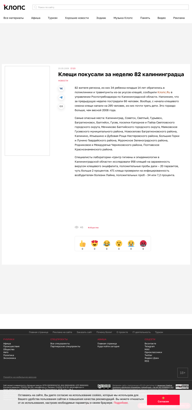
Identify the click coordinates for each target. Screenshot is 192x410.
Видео (162, 17)
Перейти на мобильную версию (19, 377)
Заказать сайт (84, 332)
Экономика (9, 358)
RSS (147, 361)
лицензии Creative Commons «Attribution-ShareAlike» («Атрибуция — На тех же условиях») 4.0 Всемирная (142, 387)
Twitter (148, 355)
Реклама (179, 17)
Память (145, 17)
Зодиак (101, 17)
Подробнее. (121, 402)
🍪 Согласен (163, 400)
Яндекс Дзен (152, 358)
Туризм (52, 17)
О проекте (122, 332)
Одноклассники (153, 352)
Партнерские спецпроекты (65, 346)
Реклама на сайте (62, 332)
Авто (5, 352)
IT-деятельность (141, 332)
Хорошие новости (77, 17)
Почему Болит (104, 332)
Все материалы (13, 17)
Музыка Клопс (123, 17)
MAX (147, 349)
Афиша (35, 17)
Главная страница (38, 332)
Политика (8, 355)
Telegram (150, 346)
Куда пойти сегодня (108, 346)
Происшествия (11, 346)
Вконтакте (150, 343)
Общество (94, 227)
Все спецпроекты (60, 343)
